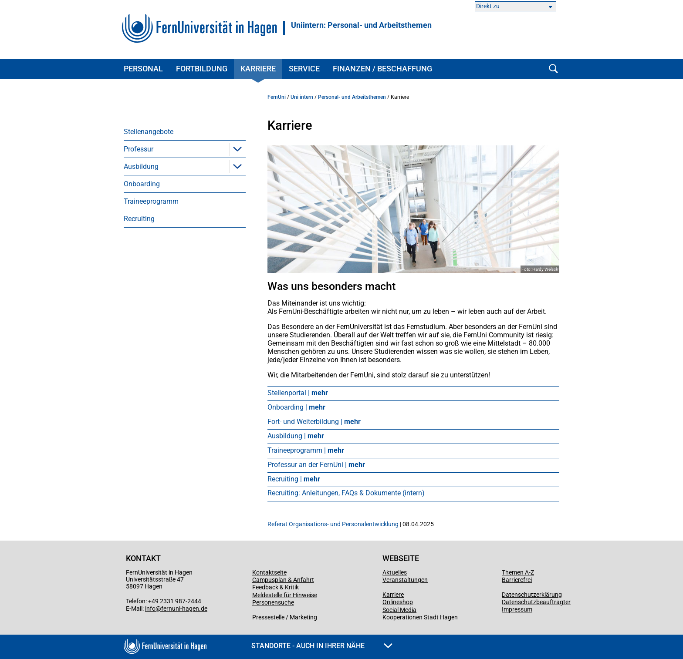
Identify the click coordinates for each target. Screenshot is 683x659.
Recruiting (139, 219)
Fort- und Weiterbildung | (314, 421)
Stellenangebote (148, 132)
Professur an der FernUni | (316, 465)
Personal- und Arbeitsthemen (352, 97)
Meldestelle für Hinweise (284, 595)
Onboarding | (296, 407)
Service (304, 68)
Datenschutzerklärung (532, 594)
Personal (143, 68)
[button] (237, 149)
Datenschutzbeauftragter (536, 601)
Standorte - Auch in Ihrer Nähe (321, 646)
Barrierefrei (517, 579)
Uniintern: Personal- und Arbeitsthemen (361, 25)
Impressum (517, 609)
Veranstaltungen (405, 579)
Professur (138, 149)
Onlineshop (397, 601)
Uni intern (302, 97)
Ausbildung (141, 166)
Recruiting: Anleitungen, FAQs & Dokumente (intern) (346, 493)
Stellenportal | (297, 393)
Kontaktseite (269, 572)
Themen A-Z (518, 572)
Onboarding (142, 184)
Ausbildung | (295, 436)
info (150, 608)
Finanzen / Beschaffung (382, 68)
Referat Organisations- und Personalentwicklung (333, 524)
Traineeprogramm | (305, 450)
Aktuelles (394, 572)
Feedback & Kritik (275, 587)
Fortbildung (201, 68)
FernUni (276, 97)
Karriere (258, 68)
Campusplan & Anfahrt (283, 579)
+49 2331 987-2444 (174, 601)
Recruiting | (293, 479)
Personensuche (273, 602)
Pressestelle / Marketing (284, 617)
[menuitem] (185, 131)
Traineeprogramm (151, 201)
